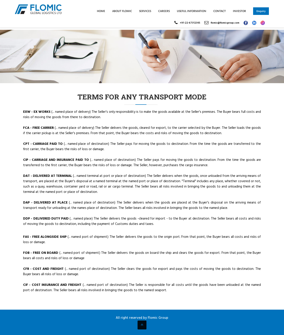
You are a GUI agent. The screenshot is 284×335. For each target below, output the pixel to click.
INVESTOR (239, 11)
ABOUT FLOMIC (122, 11)
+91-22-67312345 (190, 23)
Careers (164, 11)
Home (101, 11)
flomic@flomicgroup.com (225, 23)
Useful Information (191, 11)
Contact (219, 11)
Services (145, 11)
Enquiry (261, 11)
